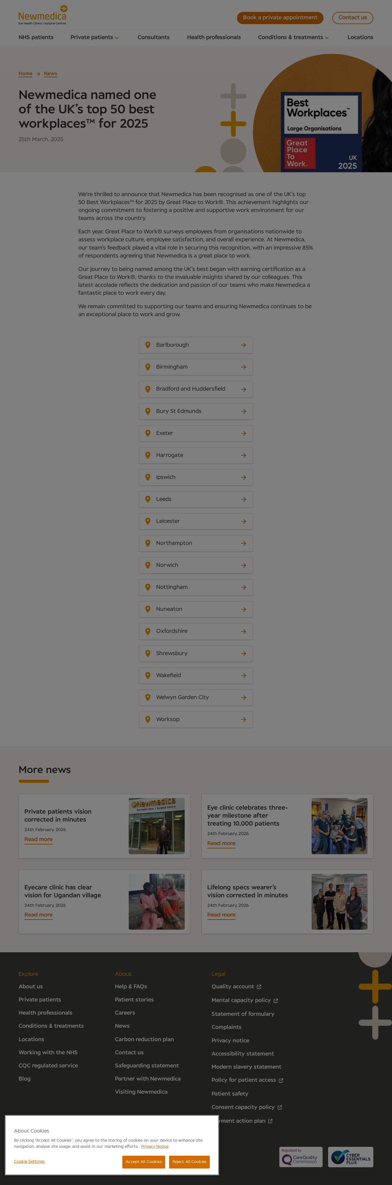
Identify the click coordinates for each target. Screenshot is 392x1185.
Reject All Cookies (189, 1162)
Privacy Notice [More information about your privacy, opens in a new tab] (154, 1147)
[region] (112, 1145)
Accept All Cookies (143, 1162)
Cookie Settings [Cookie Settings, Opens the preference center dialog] (29, 1162)
